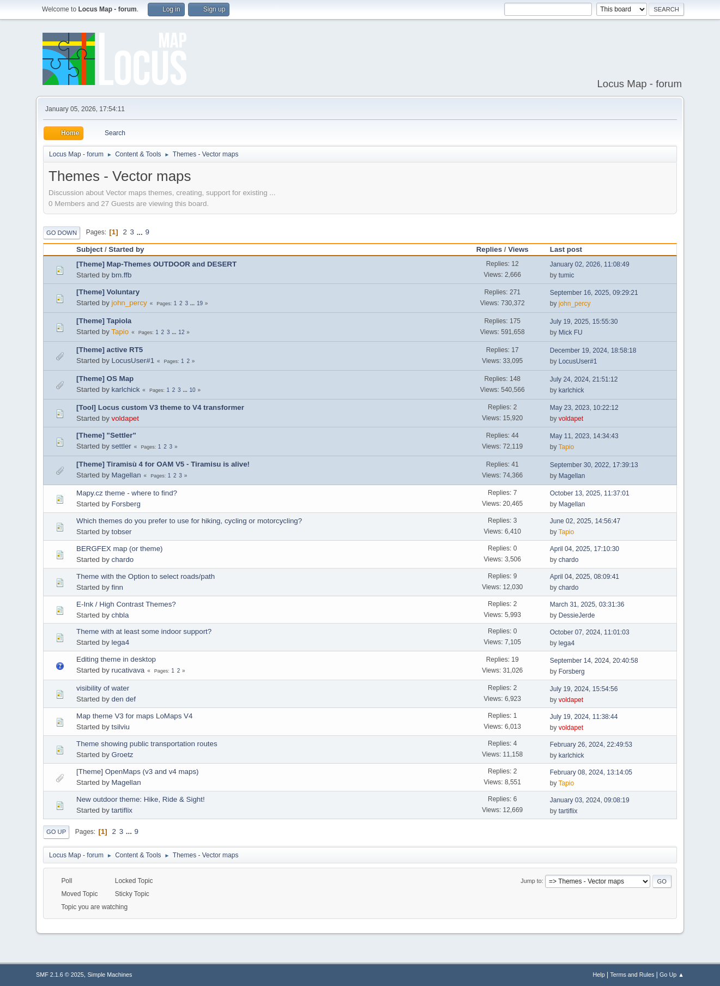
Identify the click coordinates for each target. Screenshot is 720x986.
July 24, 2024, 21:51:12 (584, 379)
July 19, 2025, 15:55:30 (584, 321)
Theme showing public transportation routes (146, 744)
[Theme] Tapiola (103, 321)
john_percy (129, 303)
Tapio (120, 332)
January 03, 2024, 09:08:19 (590, 800)
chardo (123, 559)
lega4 (121, 642)
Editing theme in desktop (116, 659)
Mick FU (571, 332)
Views (518, 249)
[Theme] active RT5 (109, 350)
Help (598, 974)
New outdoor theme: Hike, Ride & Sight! (140, 799)
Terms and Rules (632, 974)
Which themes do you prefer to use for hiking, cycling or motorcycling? (189, 521)
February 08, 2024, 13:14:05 (591, 772)
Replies (489, 249)
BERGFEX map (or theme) (119, 549)
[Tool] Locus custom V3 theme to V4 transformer (160, 407)
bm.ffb (122, 275)
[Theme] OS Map (105, 378)
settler (121, 446)
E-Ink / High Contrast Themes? (126, 604)
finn (118, 587)
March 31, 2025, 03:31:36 (587, 604)
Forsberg (126, 504)
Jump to (531, 881)
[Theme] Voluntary (108, 292)
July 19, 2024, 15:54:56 (584, 689)
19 (200, 303)
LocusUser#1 (133, 360)
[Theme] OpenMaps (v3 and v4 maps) (137, 771)
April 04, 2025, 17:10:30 (584, 549)
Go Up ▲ (672, 974)
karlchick (126, 389)
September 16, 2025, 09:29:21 (594, 293)
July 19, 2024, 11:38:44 (584, 717)
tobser (122, 532)
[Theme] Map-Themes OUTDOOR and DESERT (156, 264)
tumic (566, 275)
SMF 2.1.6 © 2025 (60, 974)
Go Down (61, 232)
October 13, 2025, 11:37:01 (590, 493)
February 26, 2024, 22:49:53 (591, 744)
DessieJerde (577, 615)
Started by (126, 249)
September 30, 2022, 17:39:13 (594, 465)
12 (181, 332)
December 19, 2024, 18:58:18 (593, 350)
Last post (571, 249)
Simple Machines (109, 974)
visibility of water (102, 688)
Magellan (126, 475)
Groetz (123, 755)
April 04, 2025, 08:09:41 (584, 576)
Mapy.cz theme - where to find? (126, 493)
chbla (120, 615)
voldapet (125, 418)
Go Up (56, 831)
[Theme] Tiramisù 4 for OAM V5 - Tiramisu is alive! (163, 464)
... (141, 232)
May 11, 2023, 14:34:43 (584, 436)
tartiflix (122, 810)
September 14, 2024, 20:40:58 (594, 660)
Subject (89, 249)
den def (124, 699)
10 (193, 390)
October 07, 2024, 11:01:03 (590, 632)
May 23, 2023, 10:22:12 (584, 408)
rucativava (128, 670)
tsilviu (121, 727)
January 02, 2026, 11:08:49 (590, 264)
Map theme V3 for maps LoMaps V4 (134, 716)
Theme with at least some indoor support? (143, 631)
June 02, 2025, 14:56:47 (585, 521)
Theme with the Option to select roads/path (145, 576)
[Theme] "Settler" (106, 435)
